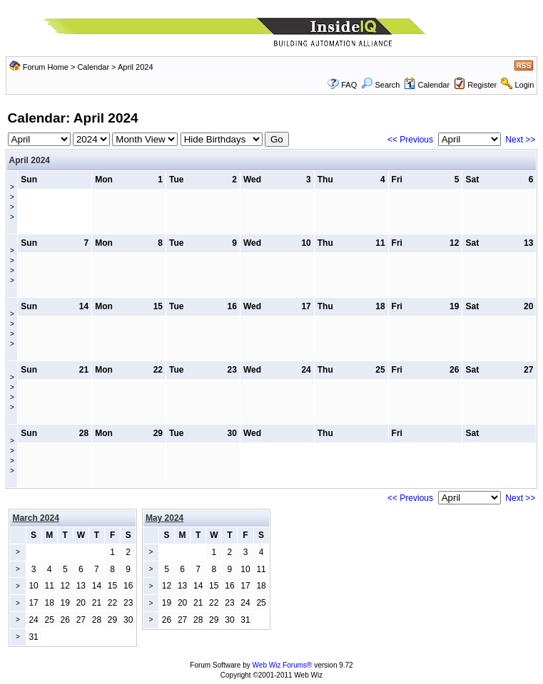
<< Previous (410, 140)
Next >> (520, 140)
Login (524, 85)
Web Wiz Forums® (283, 665)
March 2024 (35, 518)
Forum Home (45, 67)
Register (482, 85)
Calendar (93, 67)
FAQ (349, 85)
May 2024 (164, 518)
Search (380, 85)
